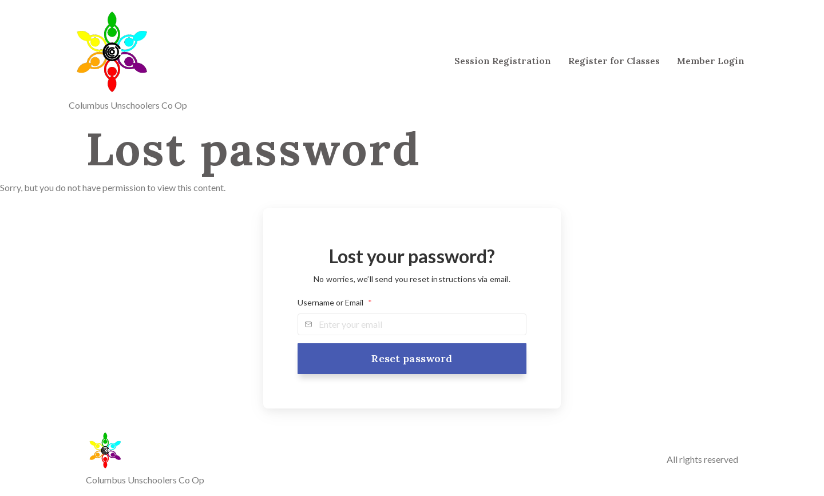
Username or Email (335, 303)
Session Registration (502, 60)
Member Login (710, 60)
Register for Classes (614, 60)
